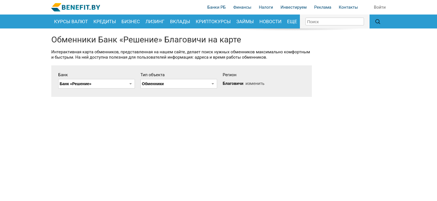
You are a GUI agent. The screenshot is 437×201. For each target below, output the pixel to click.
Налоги (266, 7)
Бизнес (131, 21)
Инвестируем (293, 7)
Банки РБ (216, 7)
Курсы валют (71, 21)
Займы (245, 21)
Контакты (348, 7)
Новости (270, 21)
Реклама (322, 7)
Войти (380, 7)
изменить (255, 83)
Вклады (180, 21)
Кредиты (104, 21)
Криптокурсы (213, 21)
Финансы (242, 7)
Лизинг (154, 21)
